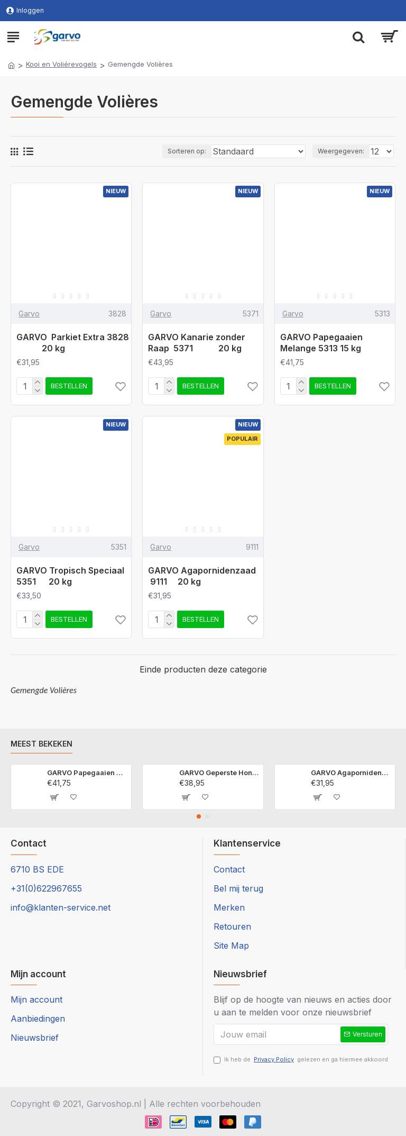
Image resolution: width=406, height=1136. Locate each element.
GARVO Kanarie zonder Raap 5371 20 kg (196, 342)
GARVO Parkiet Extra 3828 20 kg (73, 342)
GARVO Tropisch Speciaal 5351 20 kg (70, 576)
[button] (199, 816)
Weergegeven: (341, 151)
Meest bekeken (41, 743)
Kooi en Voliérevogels (61, 64)
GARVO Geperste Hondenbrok (219, 772)
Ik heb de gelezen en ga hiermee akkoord (301, 1059)
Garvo (29, 313)
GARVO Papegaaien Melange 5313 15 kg (321, 342)
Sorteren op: (187, 151)
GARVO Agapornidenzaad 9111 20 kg (203, 576)
